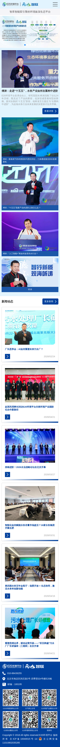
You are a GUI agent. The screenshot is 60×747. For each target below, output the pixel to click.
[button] (25, 45)
